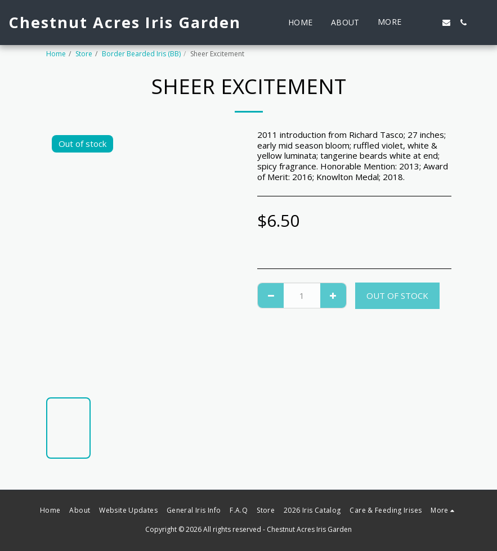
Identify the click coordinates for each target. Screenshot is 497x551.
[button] (429, 22)
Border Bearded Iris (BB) (141, 54)
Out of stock (397, 295)
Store (83, 54)
